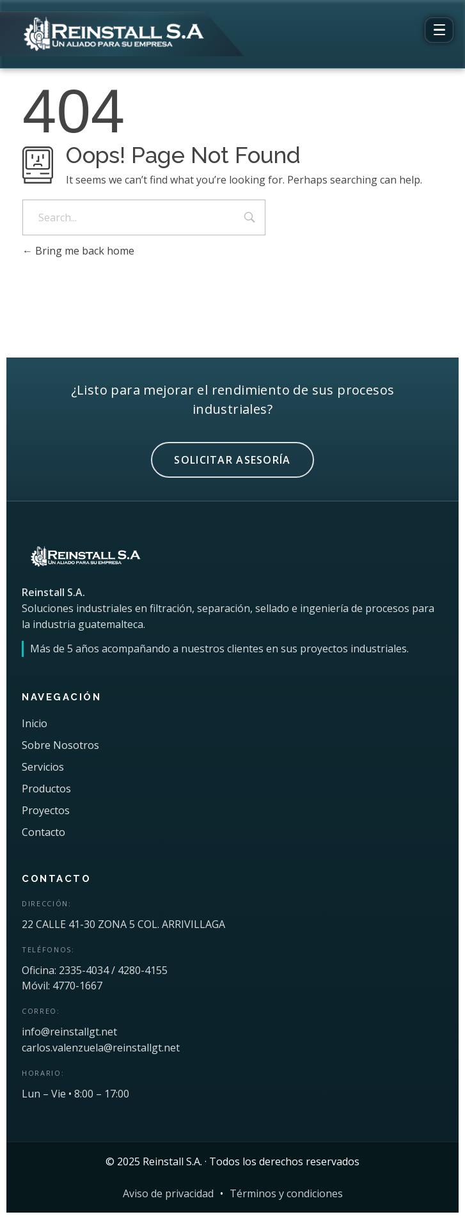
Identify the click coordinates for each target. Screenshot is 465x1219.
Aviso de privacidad (168, 1193)
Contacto (43, 832)
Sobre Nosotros (60, 745)
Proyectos (46, 810)
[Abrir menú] (439, 30)
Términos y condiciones (286, 1193)
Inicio (34, 723)
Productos (46, 789)
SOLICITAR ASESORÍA (232, 460)
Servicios (43, 767)
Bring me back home (78, 251)
